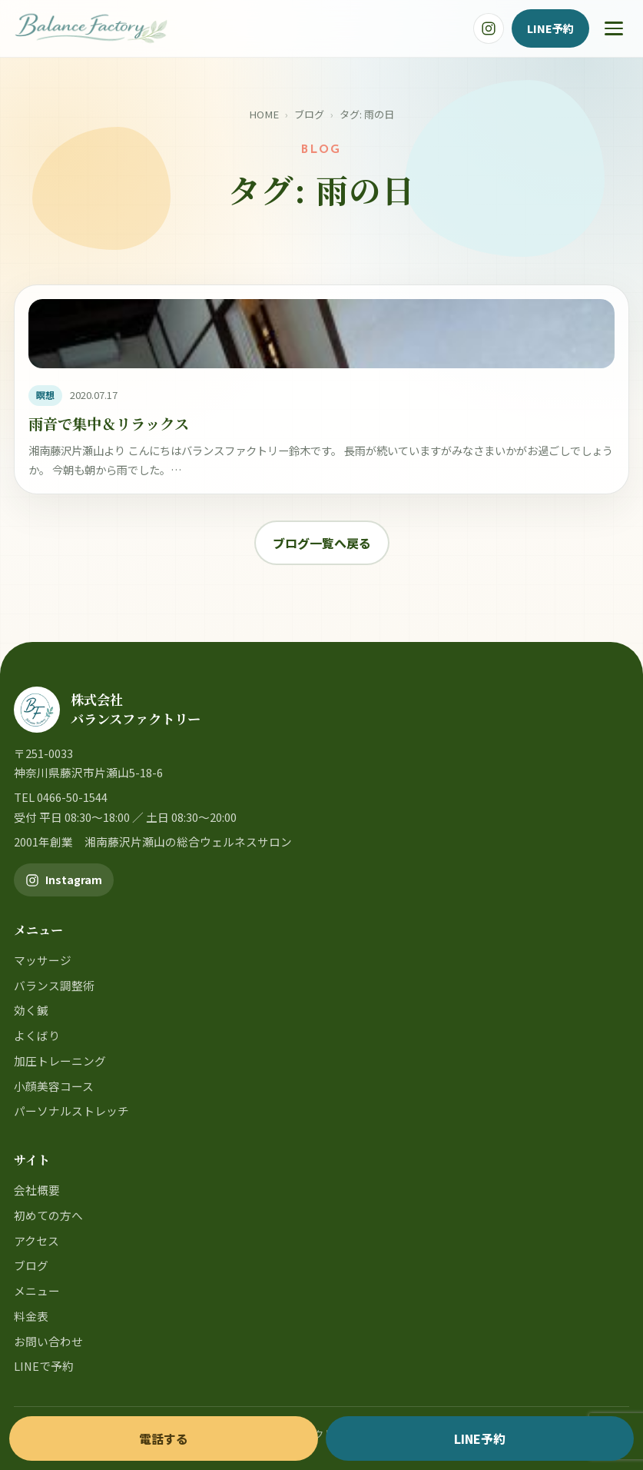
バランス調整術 (54, 985)
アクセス (36, 1240)
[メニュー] (614, 28)
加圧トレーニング (60, 1061)
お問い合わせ (48, 1341)
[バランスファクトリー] (91, 28)
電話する (163, 1438)
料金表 (31, 1316)
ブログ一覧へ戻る (322, 543)
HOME (264, 114)
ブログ (309, 114)
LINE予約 (550, 28)
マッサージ (42, 960)
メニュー (37, 1290)
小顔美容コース (54, 1086)
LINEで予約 (44, 1366)
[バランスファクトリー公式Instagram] (488, 28)
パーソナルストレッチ (71, 1110)
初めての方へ (48, 1215)
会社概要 (37, 1190)
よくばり (37, 1035)
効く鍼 (31, 1010)
